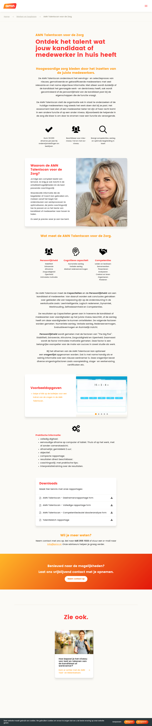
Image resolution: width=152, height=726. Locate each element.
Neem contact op (76, 579)
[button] (146, 6)
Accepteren (142, 722)
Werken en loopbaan (26, 17)
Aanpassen (116, 722)
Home (7, 17)
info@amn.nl (54, 544)
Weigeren (129, 722)
